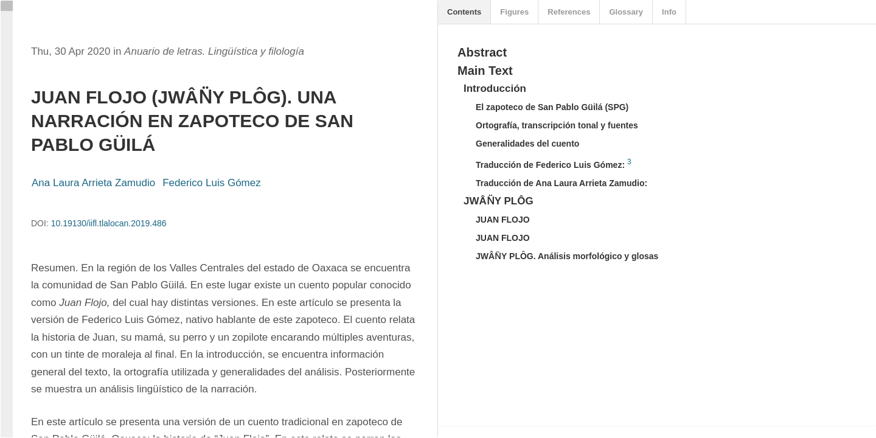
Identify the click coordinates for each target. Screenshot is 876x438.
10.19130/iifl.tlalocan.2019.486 (109, 223)
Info (669, 11)
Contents (464, 11)
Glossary (626, 11)
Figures (514, 11)
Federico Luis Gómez (211, 183)
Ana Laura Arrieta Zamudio (93, 183)
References (569, 11)
